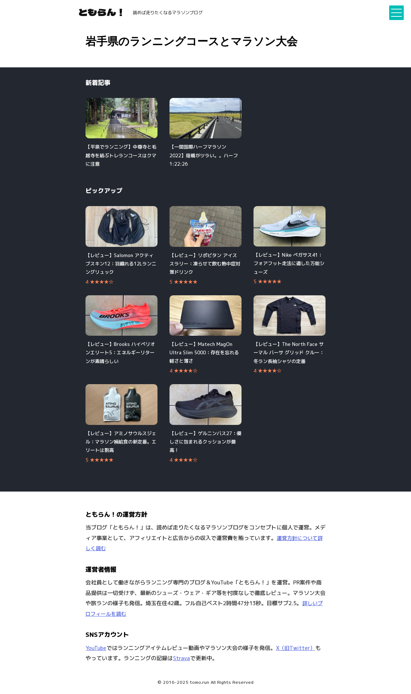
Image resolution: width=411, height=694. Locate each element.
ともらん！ (101, 12)
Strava (181, 658)
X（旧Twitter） (295, 647)
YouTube (96, 647)
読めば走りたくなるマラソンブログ (168, 12)
